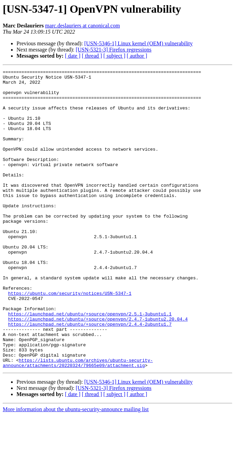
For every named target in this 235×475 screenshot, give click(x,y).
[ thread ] (92, 56)
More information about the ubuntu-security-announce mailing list (76, 469)
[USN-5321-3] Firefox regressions (113, 50)
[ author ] (137, 56)
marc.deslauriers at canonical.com (82, 25)
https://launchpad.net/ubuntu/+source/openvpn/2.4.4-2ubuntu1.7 (90, 375)
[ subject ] (114, 56)
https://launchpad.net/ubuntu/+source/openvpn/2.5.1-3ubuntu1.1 (90, 363)
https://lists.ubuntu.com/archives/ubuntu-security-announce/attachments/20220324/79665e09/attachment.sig (78, 422)
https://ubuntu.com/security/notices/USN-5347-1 (70, 338)
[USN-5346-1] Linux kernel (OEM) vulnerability (138, 43)
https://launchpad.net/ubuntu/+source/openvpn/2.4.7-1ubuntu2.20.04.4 (98, 369)
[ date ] (72, 56)
